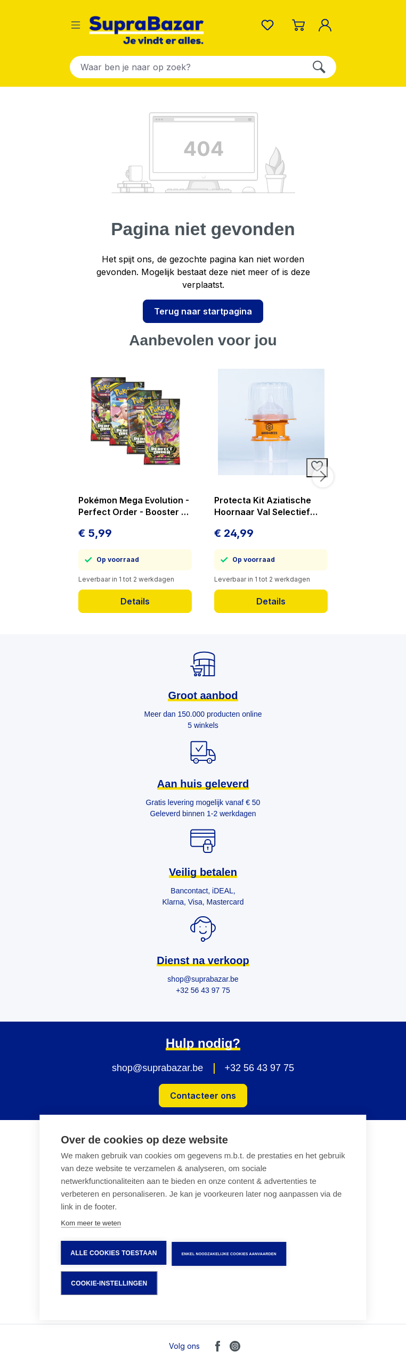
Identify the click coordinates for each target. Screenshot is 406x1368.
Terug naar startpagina (203, 311)
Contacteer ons (203, 1095)
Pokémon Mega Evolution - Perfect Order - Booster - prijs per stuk (133, 506)
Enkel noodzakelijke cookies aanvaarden (229, 1254)
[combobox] (186, 67)
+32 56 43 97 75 (259, 1068)
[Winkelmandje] (298, 25)
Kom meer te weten (91, 1224)
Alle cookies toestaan (113, 1253)
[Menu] (75, 25)
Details (135, 601)
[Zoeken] (319, 67)
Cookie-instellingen (109, 1283)
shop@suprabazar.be (157, 1068)
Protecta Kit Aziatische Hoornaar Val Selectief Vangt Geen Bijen (262, 506)
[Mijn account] (327, 25)
